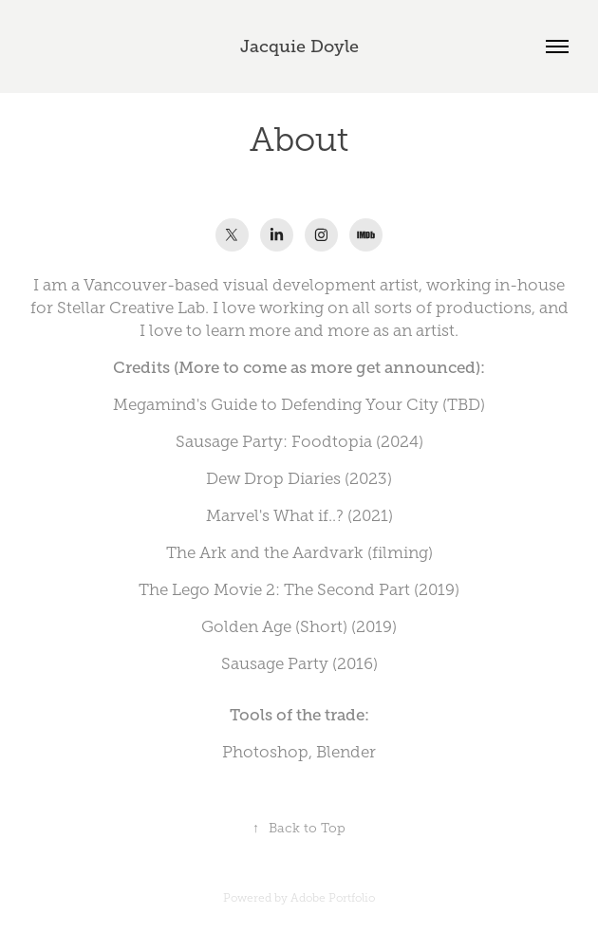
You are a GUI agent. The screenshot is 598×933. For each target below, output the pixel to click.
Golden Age (246, 627)
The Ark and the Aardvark (265, 553)
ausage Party (279, 664)
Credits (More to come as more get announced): (299, 368)
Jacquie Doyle (299, 46)
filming (400, 553)
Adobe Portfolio (332, 898)
